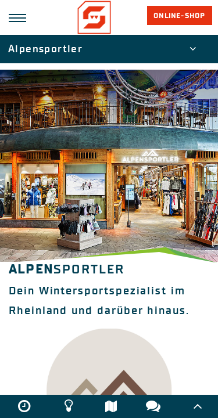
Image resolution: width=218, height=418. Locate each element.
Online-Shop (179, 16)
